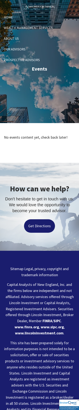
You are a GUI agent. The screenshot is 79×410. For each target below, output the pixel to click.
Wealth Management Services (28, 28)
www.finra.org (27, 327)
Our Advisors (14, 49)
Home (8, 17)
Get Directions (39, 225)
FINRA (47, 320)
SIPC (57, 320)
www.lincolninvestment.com (39, 333)
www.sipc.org (52, 327)
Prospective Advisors (22, 60)
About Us (11, 38)
